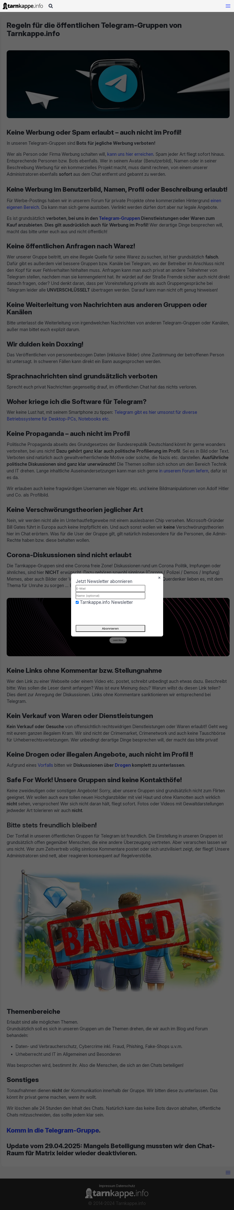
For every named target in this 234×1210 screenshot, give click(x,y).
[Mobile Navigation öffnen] (228, 6)
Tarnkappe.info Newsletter (106, 602)
